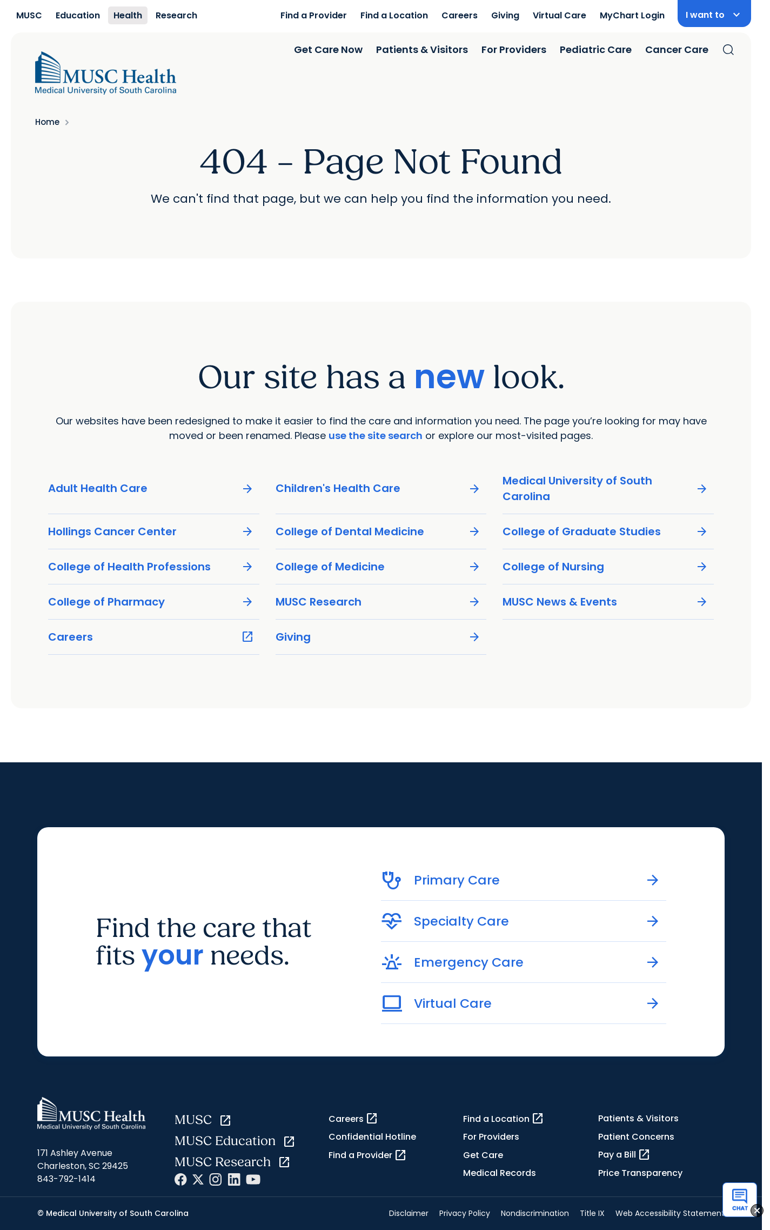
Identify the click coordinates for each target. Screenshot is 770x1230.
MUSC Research (378, 601)
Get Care (483, 1155)
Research (176, 15)
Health (127, 15)
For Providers (513, 49)
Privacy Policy (464, 1213)
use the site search (376, 435)
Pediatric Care (596, 49)
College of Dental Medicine (378, 531)
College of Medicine (378, 566)
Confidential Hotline (372, 1137)
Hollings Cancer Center (151, 531)
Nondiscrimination (535, 1213)
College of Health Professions (151, 566)
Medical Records (499, 1173)
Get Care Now (328, 49)
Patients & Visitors (422, 49)
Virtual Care (559, 15)
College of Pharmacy (151, 601)
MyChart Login (632, 15)
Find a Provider (313, 15)
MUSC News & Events (605, 601)
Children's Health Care (378, 488)
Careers (459, 15)
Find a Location (394, 15)
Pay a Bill (624, 1154)
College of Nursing (605, 566)
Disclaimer (408, 1213)
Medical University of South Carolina (605, 488)
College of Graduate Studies (605, 531)
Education (78, 15)
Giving (505, 15)
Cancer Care (676, 49)
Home (47, 122)
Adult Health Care (151, 488)
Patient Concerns (636, 1137)
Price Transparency (640, 1173)
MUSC (29, 15)
